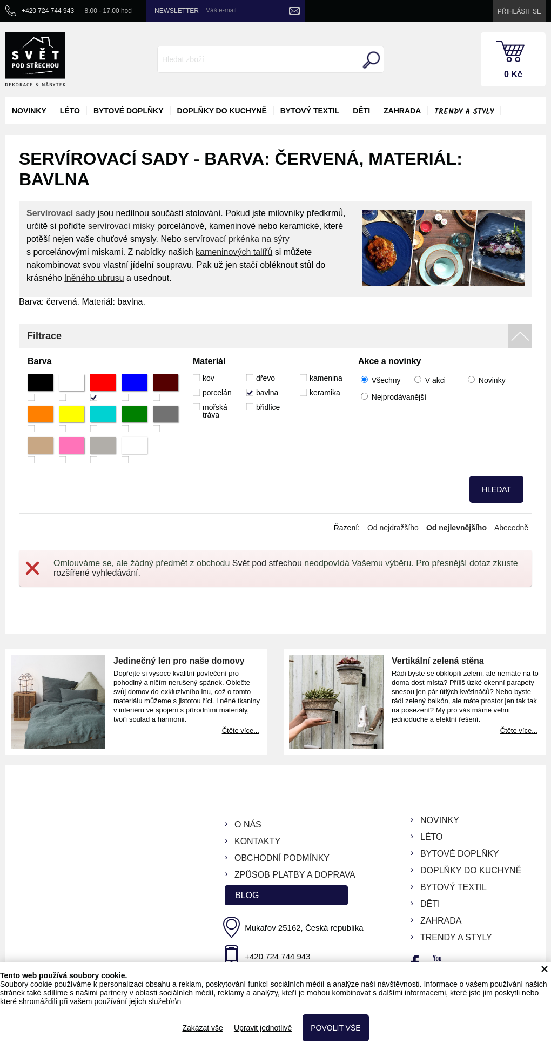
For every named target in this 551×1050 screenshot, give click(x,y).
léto (70, 110)
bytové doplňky (128, 110)
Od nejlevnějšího (456, 527)
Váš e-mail (221, 10)
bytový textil (309, 110)
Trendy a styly (464, 112)
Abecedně (511, 527)
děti (361, 110)
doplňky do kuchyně (222, 110)
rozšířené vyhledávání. (96, 572)
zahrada (402, 110)
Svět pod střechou (267, 563)
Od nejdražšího (393, 527)
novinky (29, 110)
